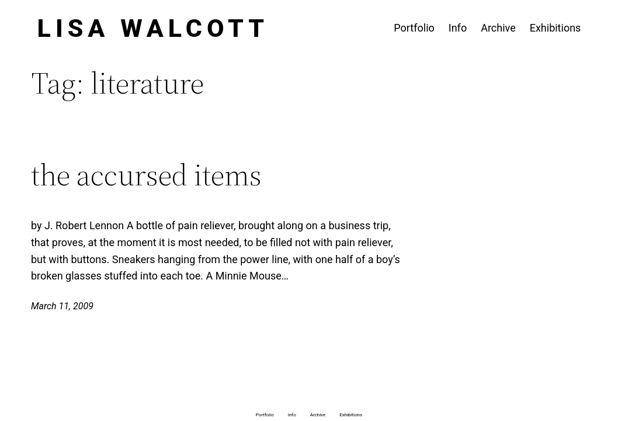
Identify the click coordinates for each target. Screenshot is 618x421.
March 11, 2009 (62, 306)
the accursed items (146, 174)
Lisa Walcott (153, 28)
